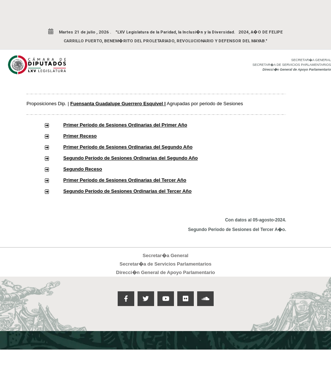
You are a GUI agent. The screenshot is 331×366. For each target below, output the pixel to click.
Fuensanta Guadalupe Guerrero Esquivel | (118, 103)
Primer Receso (80, 136)
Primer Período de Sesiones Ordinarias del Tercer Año (124, 180)
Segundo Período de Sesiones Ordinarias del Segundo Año (130, 158)
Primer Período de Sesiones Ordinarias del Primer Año (125, 125)
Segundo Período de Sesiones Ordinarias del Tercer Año (127, 191)
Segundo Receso (82, 169)
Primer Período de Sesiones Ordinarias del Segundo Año (127, 147)
